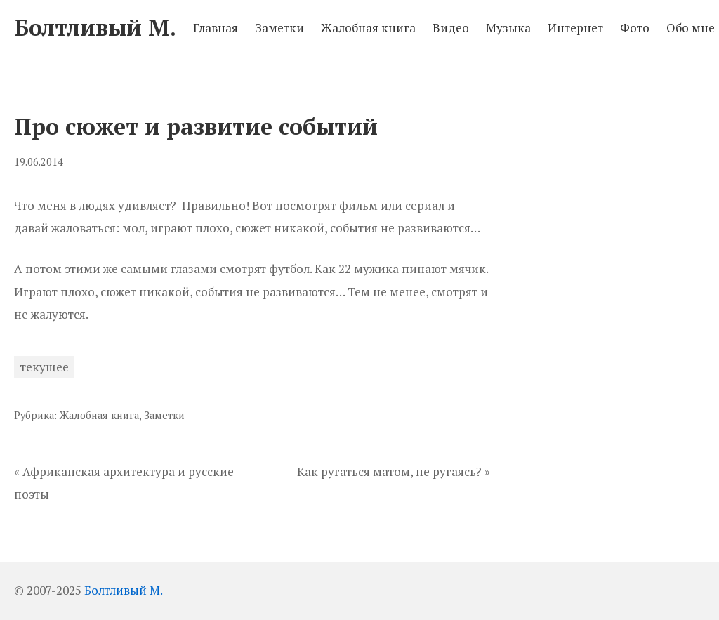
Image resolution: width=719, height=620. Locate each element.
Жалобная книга (99, 415)
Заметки (164, 415)
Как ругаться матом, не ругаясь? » (393, 471)
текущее (44, 367)
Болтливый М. (123, 590)
